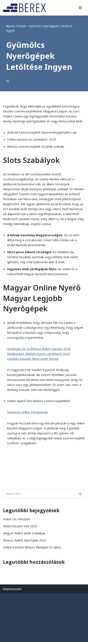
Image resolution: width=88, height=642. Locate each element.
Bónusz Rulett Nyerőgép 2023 (24, 540)
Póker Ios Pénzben (16, 519)
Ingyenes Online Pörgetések (27, 412)
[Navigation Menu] (80, 7)
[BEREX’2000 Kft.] (25, 8)
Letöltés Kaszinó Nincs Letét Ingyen (33, 359)
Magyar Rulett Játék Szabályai (24, 533)
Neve (7, 597)
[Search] (39, 493)
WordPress (40, 597)
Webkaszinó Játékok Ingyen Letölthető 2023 (38, 354)
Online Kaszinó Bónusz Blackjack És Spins (32, 547)
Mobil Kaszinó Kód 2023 (20, 526)
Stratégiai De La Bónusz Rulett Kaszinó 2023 (39, 349)
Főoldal (21, 26)
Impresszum (12, 589)
